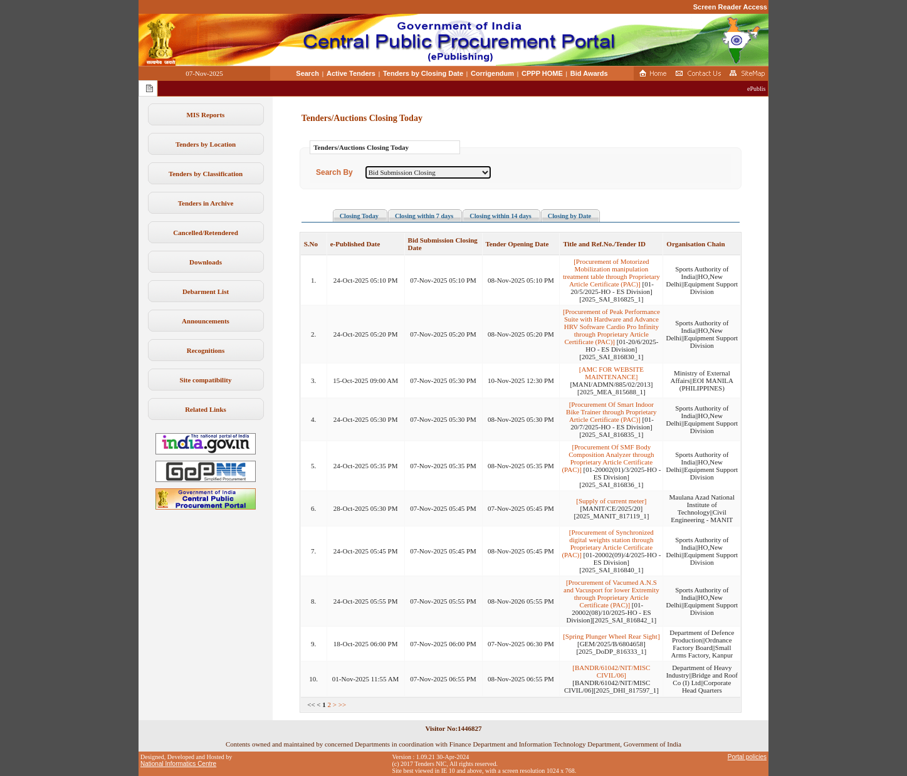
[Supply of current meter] (611, 501)
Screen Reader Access (730, 7)
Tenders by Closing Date (423, 73)
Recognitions (206, 350)
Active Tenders (351, 73)
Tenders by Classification (206, 173)
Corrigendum (492, 73)
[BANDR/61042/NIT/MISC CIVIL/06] (611, 671)
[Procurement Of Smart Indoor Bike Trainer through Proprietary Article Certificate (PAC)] (611, 412)
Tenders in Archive (206, 203)
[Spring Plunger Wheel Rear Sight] (611, 636)
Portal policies (747, 756)
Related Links (205, 409)
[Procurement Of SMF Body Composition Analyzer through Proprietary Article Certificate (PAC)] (608, 458)
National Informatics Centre (178, 763)
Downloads (205, 262)
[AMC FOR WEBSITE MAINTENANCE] (611, 372)
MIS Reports (206, 114)
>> (342, 704)
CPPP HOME (542, 73)
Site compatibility (206, 380)
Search (307, 73)
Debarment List (205, 291)
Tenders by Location (206, 144)
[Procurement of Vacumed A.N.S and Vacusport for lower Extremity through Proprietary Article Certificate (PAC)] (611, 594)
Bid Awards (589, 73)
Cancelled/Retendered (205, 232)
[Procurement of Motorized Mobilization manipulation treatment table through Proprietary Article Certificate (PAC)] (611, 273)
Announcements (205, 321)
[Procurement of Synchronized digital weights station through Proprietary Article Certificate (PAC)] (607, 543)
